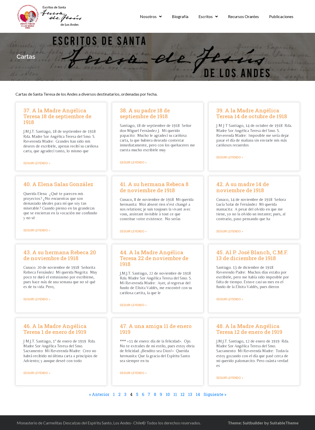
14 (198, 394)
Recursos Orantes (243, 16)
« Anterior (99, 394)
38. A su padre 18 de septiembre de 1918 (145, 113)
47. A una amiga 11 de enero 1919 (156, 328)
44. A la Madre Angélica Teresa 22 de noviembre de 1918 (154, 258)
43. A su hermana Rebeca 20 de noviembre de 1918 (59, 255)
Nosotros (148, 16)
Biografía (180, 16)
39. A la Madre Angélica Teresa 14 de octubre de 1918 (251, 113)
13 (190, 394)
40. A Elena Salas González (58, 184)
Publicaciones (281, 16)
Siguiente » (215, 394)
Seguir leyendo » (36, 163)
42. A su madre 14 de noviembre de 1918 (242, 187)
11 (175, 394)
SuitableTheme (284, 422)
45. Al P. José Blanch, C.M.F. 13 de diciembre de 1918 (252, 255)
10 (168, 394)
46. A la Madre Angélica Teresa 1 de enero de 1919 (55, 328)
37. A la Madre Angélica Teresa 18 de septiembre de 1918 (57, 116)
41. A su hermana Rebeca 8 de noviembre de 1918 (154, 187)
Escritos (205, 16)
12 (182, 394)
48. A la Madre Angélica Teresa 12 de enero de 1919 (249, 328)
